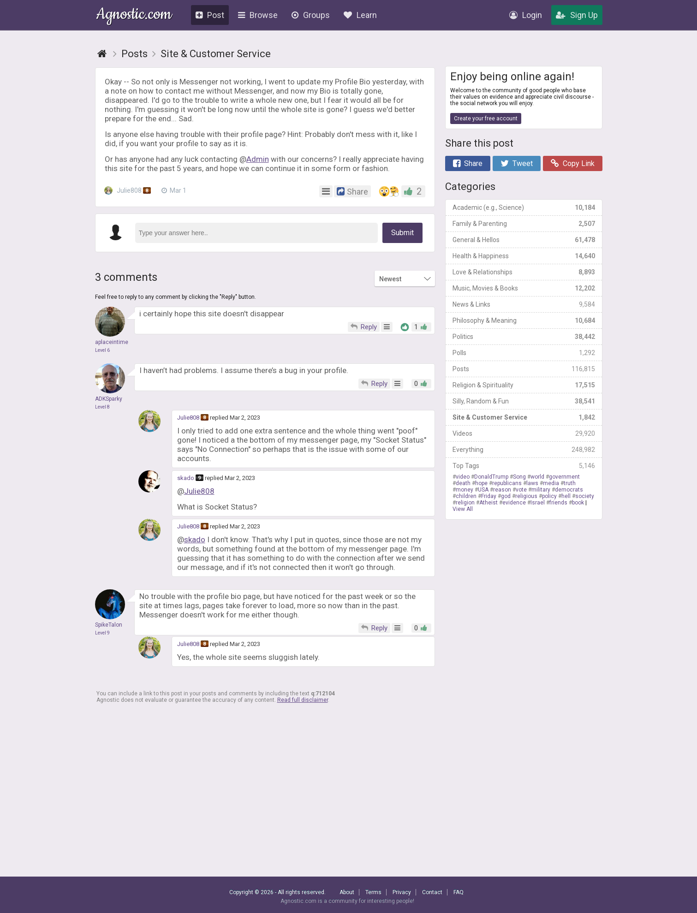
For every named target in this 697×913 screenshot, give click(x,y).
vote (521, 489)
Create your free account (486, 118)
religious (526, 496)
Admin (257, 159)
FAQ (458, 892)
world (537, 477)
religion (465, 502)
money (464, 489)
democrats (569, 489)
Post (210, 15)
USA (483, 489)
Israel (537, 502)
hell (566, 496)
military (540, 489)
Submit (402, 232)
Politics (524, 336)
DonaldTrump (491, 477)
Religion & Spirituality (524, 385)
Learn (360, 15)
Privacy (402, 892)
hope (481, 483)
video (463, 477)
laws (532, 483)
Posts (524, 369)
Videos (524, 433)
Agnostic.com (134, 15)
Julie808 (128, 190)
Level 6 (102, 350)
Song (519, 477)
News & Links (524, 304)
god (506, 496)
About (347, 892)
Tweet (516, 163)
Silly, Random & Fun (524, 401)
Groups (311, 15)
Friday (488, 496)
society (584, 496)
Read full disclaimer (302, 700)
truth (570, 483)
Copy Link (573, 163)
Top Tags (524, 465)
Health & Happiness (524, 256)
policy (549, 496)
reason (502, 489)
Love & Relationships (524, 272)
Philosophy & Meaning (524, 320)
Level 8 (102, 406)
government (564, 477)
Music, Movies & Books (524, 288)
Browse (258, 15)
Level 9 (102, 632)
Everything (524, 449)
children (466, 496)
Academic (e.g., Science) (524, 207)
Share (468, 163)
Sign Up (577, 15)
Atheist (488, 502)
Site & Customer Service (524, 417)
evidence (514, 502)
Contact (432, 892)
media (551, 483)
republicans (507, 483)
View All (463, 509)
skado (185, 477)
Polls (524, 352)
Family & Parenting (524, 223)
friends (558, 502)
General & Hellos (524, 239)
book (578, 502)
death (463, 483)
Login (525, 15)
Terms (373, 892)
